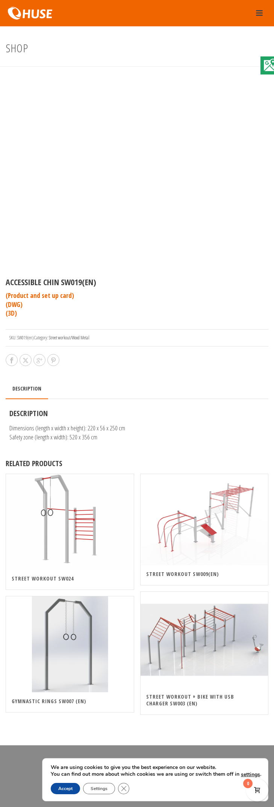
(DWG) (14, 304)
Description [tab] (26, 388)
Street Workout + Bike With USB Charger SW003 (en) (190, 700)
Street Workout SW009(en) (182, 574)
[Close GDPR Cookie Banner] (124, 788)
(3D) (11, 313)
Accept (64, 788)
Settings (99, 788)
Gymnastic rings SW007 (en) (49, 701)
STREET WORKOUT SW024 (43, 578)
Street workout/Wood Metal (69, 337)
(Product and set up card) (40, 295)
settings (60, 775)
